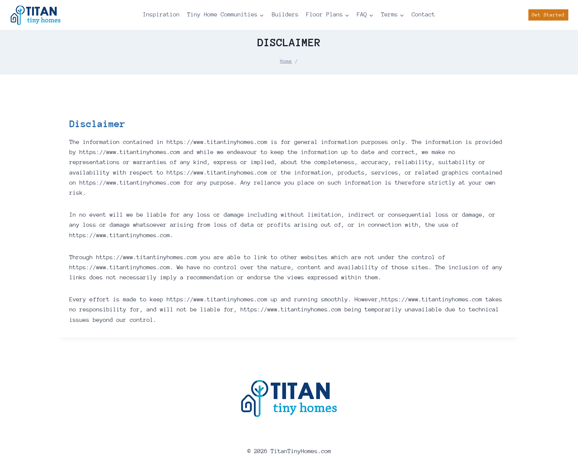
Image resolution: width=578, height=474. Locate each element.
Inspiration (161, 14)
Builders (285, 14)
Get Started (548, 15)
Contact (423, 14)
